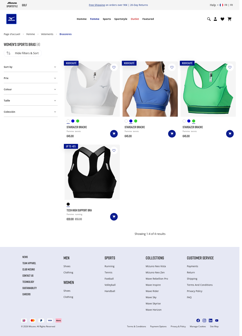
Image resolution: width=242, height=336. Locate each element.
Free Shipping (97, 5)
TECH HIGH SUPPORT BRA (79, 210)
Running (109, 266)
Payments (192, 266)
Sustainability (29, 288)
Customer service (200, 257)
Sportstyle (120, 19)
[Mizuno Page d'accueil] (12, 5)
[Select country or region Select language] (226, 5)
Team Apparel (29, 263)
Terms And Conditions (200, 284)
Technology (28, 282)
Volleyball (110, 284)
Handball (110, 291)
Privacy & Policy (178, 326)
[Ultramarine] (73, 121)
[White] (69, 121)
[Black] (69, 205)
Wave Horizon (154, 309)
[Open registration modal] (215, 19)
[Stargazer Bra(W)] (92, 89)
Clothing (68, 272)
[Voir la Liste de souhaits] (222, 19)
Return (191, 272)
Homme (82, 19)
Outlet (135, 19)
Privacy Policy (194, 291)
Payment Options (158, 326)
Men (66, 257)
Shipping (192, 278)
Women (69, 282)
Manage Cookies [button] (198, 326)
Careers (26, 294)
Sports (107, 19)
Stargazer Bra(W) (77, 127)
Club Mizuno (28, 269)
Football (109, 278)
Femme (94, 19)
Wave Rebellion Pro (157, 278)
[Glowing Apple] (78, 121)
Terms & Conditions (136, 326)
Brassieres (66, 34)
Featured (148, 19)
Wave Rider (152, 291)
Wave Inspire (153, 284)
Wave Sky (151, 297)
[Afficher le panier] (229, 19)
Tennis (108, 272)
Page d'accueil (12, 34)
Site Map (214, 326)
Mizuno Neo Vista (156, 266)
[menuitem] (81, 19)
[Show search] (209, 19)
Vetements (47, 34)
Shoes (67, 266)
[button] (30, 66)
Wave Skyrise (153, 303)
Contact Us (27, 275)
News (25, 257)
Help (213, 5)
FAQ (189, 297)
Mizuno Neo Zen (155, 272)
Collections (155, 257)
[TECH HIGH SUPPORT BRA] (92, 172)
